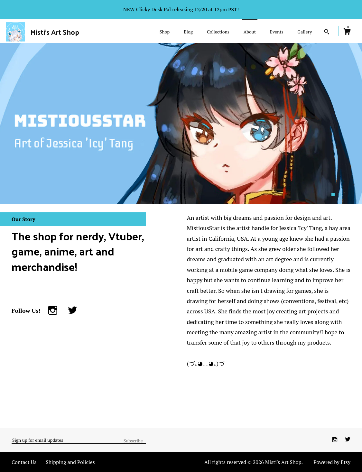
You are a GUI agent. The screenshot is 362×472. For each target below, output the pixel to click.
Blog (188, 32)
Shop (165, 32)
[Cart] (346, 32)
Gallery (304, 32)
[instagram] (335, 439)
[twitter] (347, 439)
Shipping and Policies (70, 462)
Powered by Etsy (331, 462)
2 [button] (339, 194)
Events (276, 32)
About (250, 32)
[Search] (326, 32)
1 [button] (333, 194)
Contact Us (24, 462)
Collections (218, 32)
